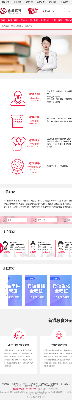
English (24, 384)
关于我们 (15, 384)
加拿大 (24, 20)
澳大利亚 (34, 20)
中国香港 (45, 20)
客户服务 (64, 384)
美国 (10, 20)
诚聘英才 (44, 384)
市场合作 (34, 384)
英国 (16, 20)
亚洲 (60, 20)
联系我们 (18, 386)
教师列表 (20, 26)
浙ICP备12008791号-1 (59, 392)
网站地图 (5, 384)
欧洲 (53, 20)
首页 (3, 20)
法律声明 (54, 384)
